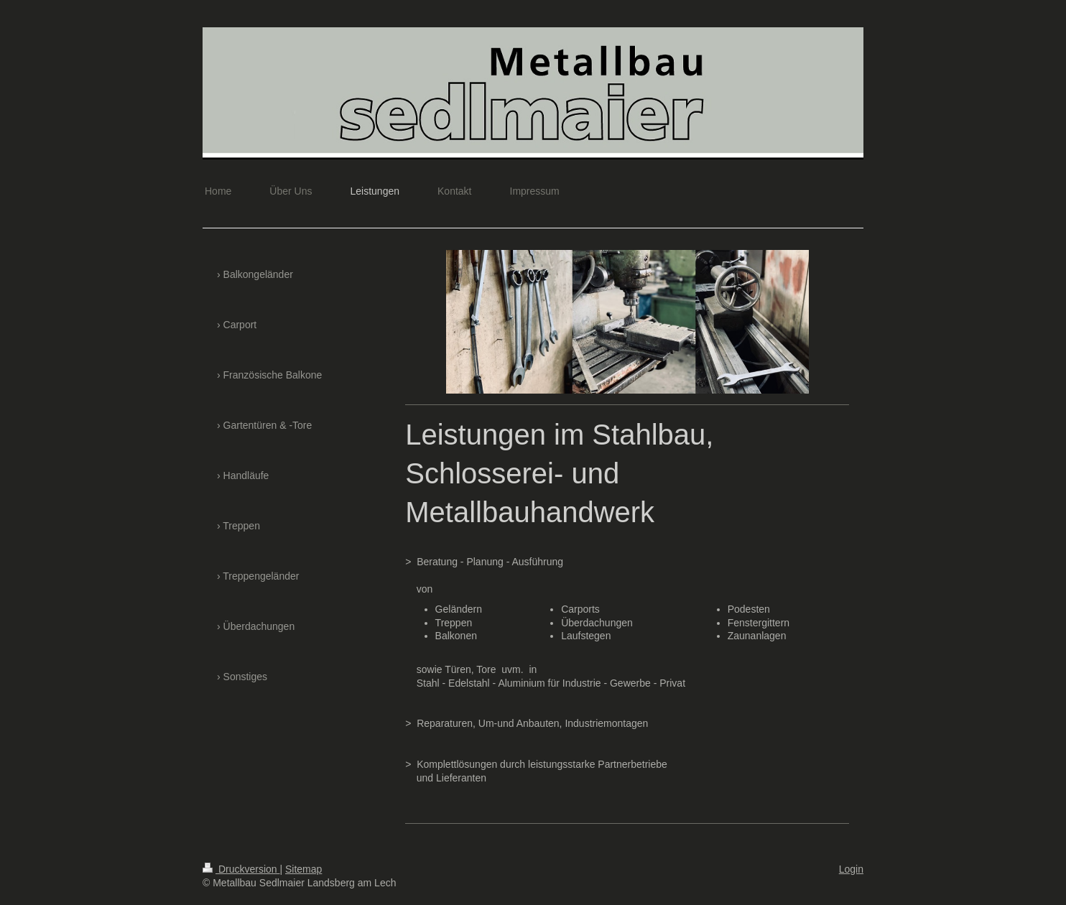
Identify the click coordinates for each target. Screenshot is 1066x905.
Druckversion (241, 869)
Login (851, 869)
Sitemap (303, 869)
